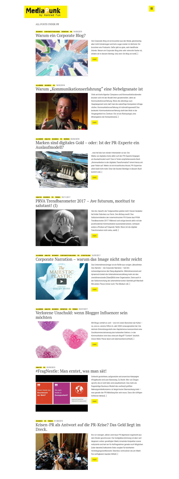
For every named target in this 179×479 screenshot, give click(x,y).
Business (39, 31)
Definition (65, 31)
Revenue (66, 139)
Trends (57, 197)
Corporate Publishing (52, 31)
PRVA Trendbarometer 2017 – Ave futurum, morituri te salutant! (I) (85, 203)
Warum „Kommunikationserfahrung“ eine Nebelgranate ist (89, 89)
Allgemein (39, 85)
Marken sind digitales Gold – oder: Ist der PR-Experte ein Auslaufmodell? (87, 145)
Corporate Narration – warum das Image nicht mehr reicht (89, 259)
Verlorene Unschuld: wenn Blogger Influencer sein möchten (82, 315)
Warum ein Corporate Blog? (61, 35)
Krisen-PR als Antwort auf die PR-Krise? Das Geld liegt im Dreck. (88, 427)
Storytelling (85, 255)
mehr (94, 59)
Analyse (47, 139)
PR (71, 31)
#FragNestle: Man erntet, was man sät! (71, 371)
